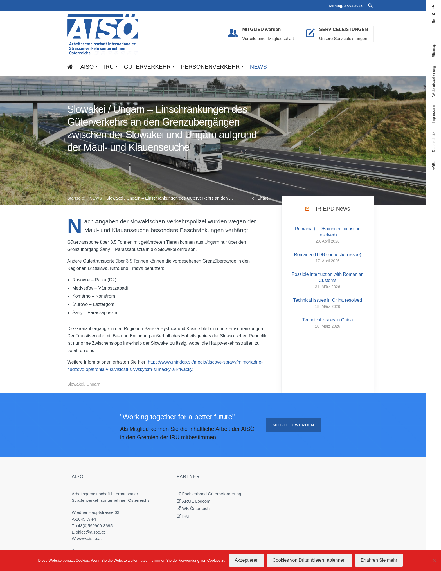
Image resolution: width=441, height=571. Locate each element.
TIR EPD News (331, 208)
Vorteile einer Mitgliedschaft (268, 38)
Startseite (76, 198)
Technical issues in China (327, 319)
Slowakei (75, 384)
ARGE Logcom (196, 501)
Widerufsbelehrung (433, 81)
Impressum (433, 114)
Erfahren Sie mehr (379, 560)
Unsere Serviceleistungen (343, 38)
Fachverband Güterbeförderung (211, 493)
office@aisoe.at (90, 532)
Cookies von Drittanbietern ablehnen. (309, 560)
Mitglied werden (293, 425)
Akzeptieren (247, 560)
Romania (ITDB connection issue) (327, 254)
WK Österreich (196, 508)
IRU (186, 516)
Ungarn (93, 384)
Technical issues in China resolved (327, 300)
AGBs (433, 165)
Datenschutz (433, 142)
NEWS (95, 198)
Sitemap (433, 50)
